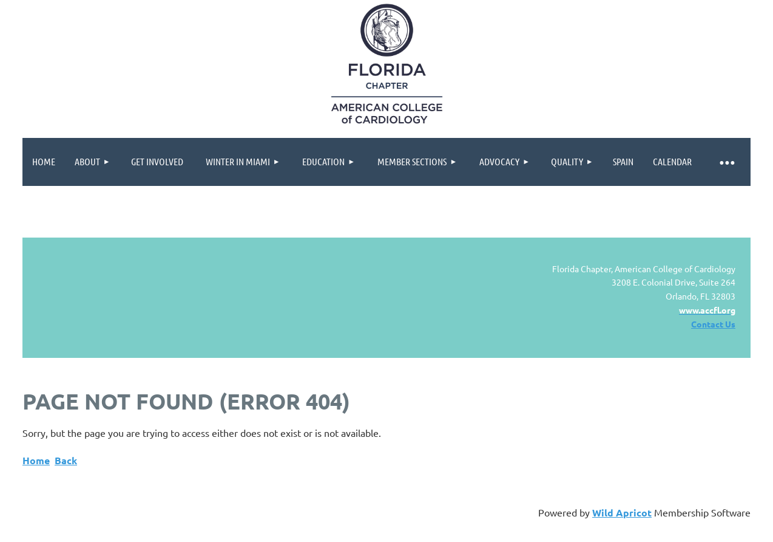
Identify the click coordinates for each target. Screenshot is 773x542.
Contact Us (713, 323)
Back (66, 460)
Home (36, 460)
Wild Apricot (622, 512)
